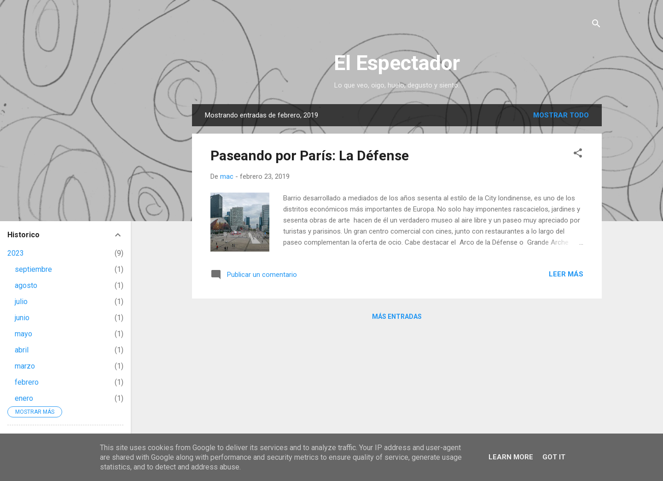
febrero (27, 382)
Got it (553, 457)
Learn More (511, 457)
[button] (577, 154)
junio (22, 317)
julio (21, 301)
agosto (26, 285)
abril (22, 350)
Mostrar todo (561, 115)
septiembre (33, 269)
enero (24, 398)
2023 (15, 253)
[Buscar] (596, 25)
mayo (23, 333)
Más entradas (397, 316)
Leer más (566, 274)
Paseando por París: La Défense (309, 155)
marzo (25, 366)
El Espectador (397, 63)
